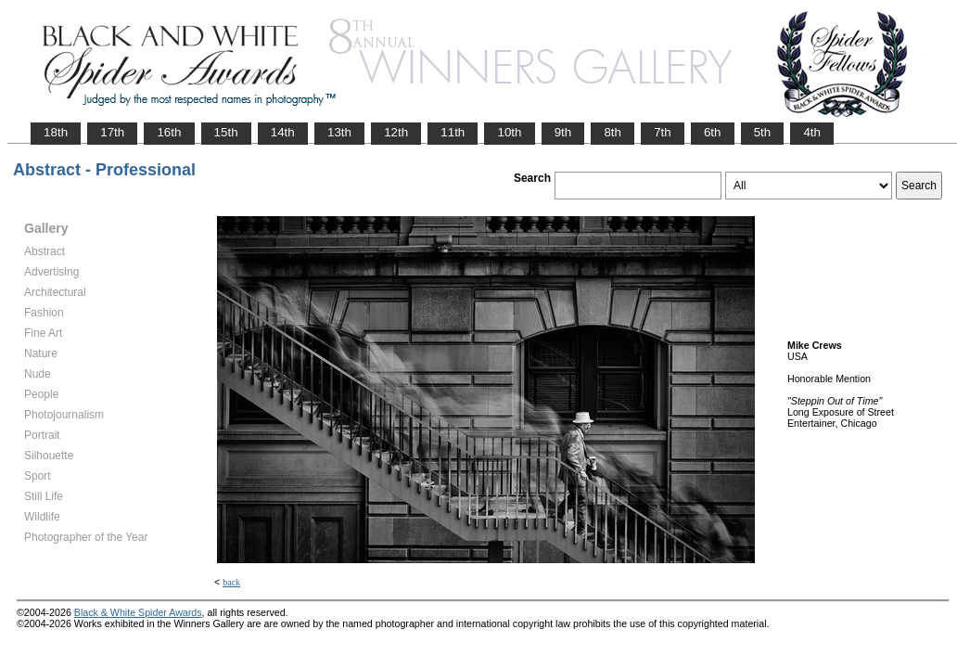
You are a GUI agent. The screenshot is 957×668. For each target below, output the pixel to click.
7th (663, 132)
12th (396, 132)
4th (812, 132)
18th (55, 132)
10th (509, 132)
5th (763, 132)
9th (563, 132)
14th (283, 132)
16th (169, 132)
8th (612, 132)
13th (339, 132)
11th (452, 132)
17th (112, 132)
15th (226, 132)
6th (713, 132)
